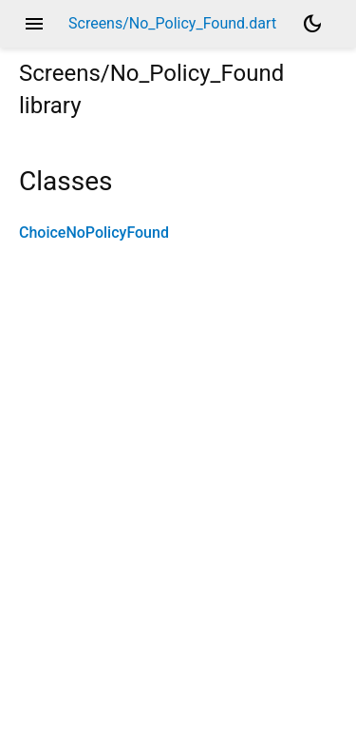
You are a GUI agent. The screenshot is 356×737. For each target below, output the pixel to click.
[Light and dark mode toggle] (312, 24)
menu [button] (34, 23)
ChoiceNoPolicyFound (94, 232)
